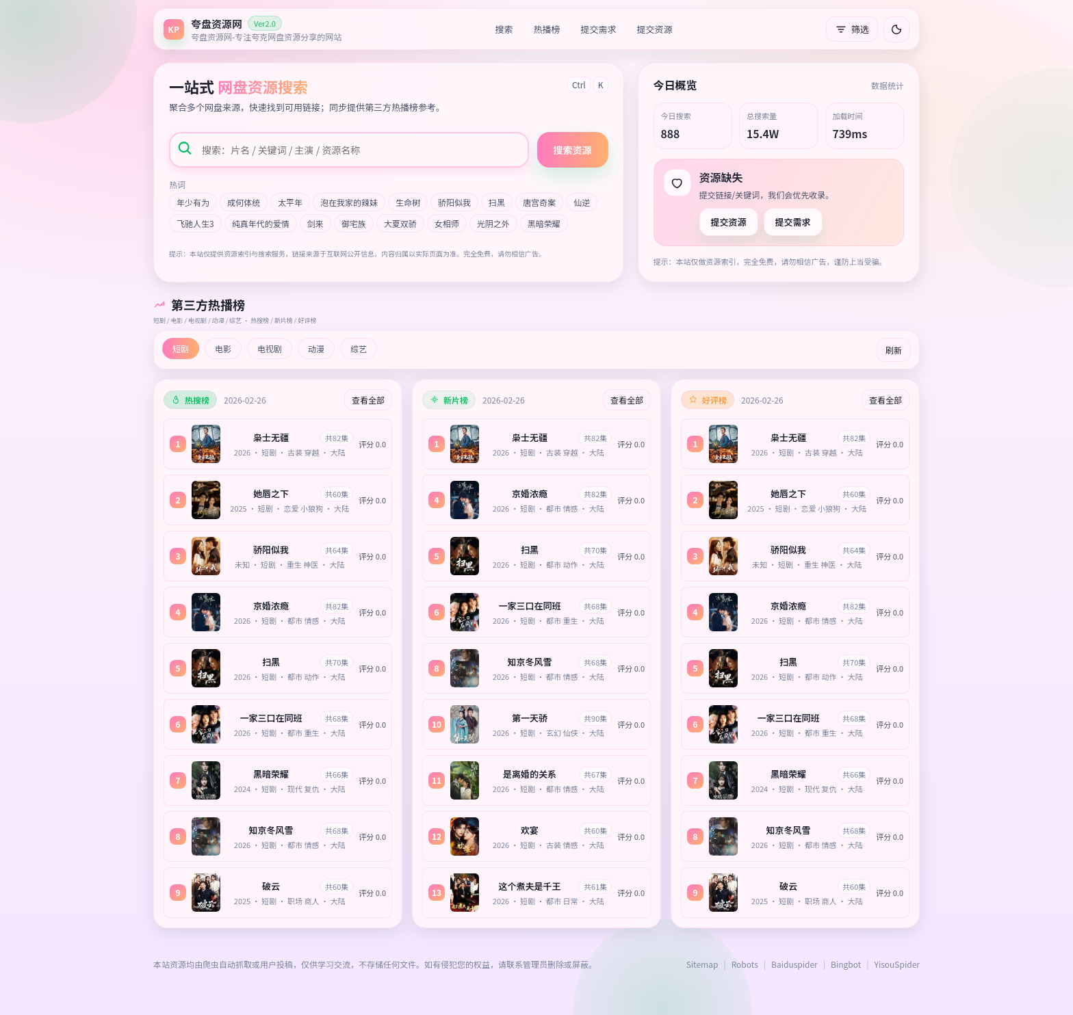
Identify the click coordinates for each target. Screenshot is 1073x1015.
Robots (745, 964)
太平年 (290, 202)
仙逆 (581, 202)
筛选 (852, 29)
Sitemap (702, 964)
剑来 (315, 223)
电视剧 (269, 348)
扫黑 (497, 202)
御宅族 (353, 223)
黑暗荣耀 (544, 223)
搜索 (504, 29)
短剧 (180, 348)
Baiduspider (794, 964)
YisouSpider (897, 964)
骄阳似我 (454, 202)
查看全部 (368, 400)
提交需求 (599, 29)
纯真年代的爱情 (260, 223)
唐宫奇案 (539, 202)
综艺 (358, 348)
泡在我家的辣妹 (349, 202)
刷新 (893, 350)
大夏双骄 (400, 223)
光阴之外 (493, 223)
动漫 (316, 348)
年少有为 (193, 202)
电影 (223, 348)
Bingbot (846, 964)
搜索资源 (573, 150)
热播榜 (547, 29)
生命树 (408, 202)
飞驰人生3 (195, 223)
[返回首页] (252, 29)
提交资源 (655, 29)
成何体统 (243, 202)
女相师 (447, 223)
